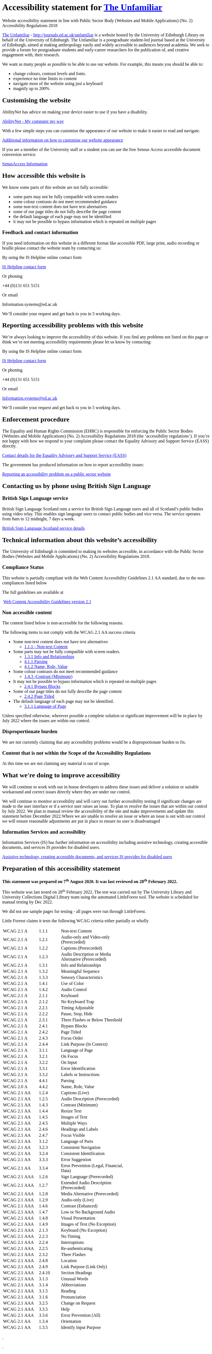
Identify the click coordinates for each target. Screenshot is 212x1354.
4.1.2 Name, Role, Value (46, 666)
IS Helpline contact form (24, 266)
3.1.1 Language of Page (45, 706)
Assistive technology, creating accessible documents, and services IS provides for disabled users (87, 856)
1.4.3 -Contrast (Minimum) (48, 676)
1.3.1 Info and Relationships (49, 656)
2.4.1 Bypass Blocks (42, 686)
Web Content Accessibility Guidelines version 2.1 (47, 601)
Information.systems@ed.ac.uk (29, 398)
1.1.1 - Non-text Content (46, 646)
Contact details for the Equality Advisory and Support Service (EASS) (64, 455)
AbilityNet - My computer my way (33, 121)
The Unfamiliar (133, 7)
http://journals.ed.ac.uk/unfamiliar (63, 35)
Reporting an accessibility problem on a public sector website (56, 474)
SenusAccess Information (24, 163)
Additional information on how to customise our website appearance (62, 140)
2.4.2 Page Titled (39, 696)
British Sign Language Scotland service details (43, 528)
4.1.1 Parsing (35, 661)
